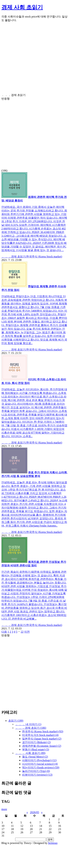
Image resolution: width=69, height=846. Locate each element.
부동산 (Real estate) (35, 749)
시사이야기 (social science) (40, 763)
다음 (4, 631)
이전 (27, 631)
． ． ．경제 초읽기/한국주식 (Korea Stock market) (31, 256)
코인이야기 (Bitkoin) (36, 742)
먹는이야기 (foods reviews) (40, 767)
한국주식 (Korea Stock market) (42, 731)
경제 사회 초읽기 (22, 7)
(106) (34, 133)
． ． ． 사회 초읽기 (30, 753)
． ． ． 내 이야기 (28, 724)
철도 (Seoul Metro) (35, 756)
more (4, 809)
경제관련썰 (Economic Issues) (41, 745)
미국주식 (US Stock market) (40, 735)
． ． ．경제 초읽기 (30, 727)
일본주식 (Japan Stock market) (41, 738)
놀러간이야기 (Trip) (36, 771)
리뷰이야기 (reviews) (37, 774)
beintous (52, 843)
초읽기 (15, 720)
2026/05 (34, 812)
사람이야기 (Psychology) (39, 760)
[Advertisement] (34, 59)
